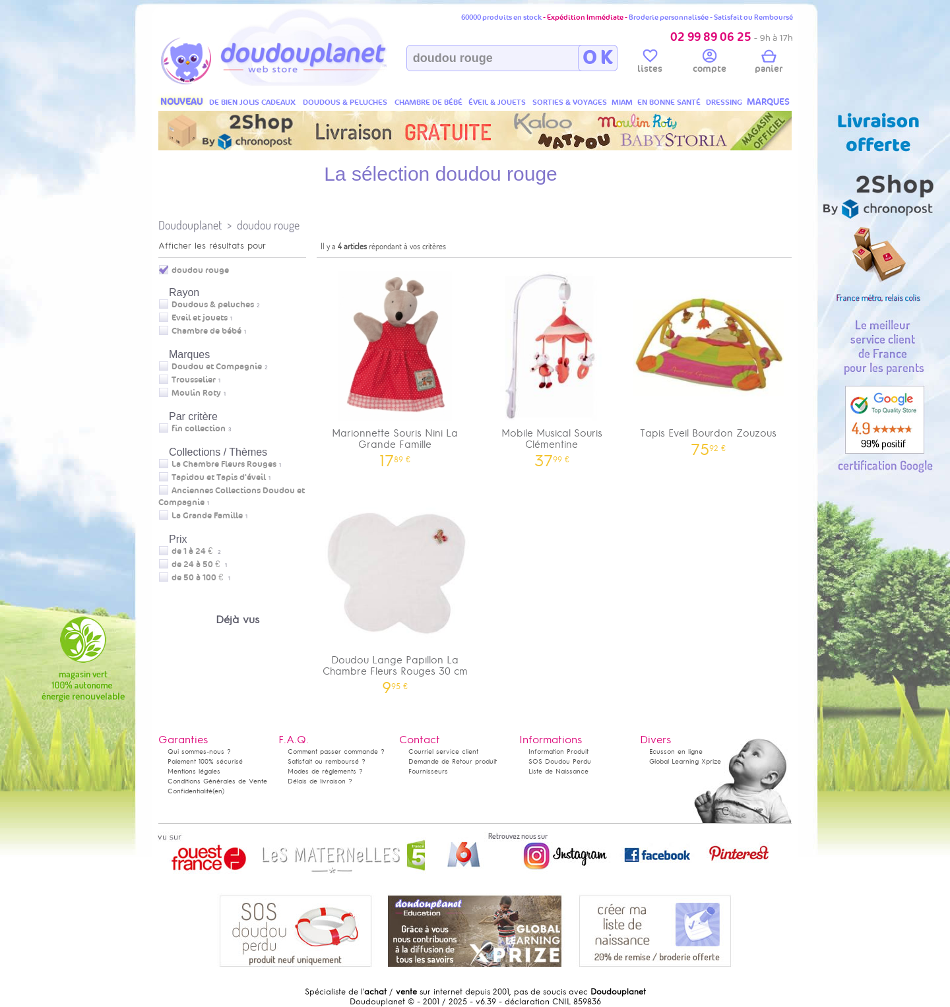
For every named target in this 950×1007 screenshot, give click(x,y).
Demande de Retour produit (452, 761)
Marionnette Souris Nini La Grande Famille (395, 364)
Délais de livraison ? (320, 781)
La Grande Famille (207, 515)
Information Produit (558, 751)
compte (709, 63)
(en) (218, 791)
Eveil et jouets (200, 318)
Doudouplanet (190, 225)
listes (649, 63)
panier (768, 63)
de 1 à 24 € (196, 551)
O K (597, 58)
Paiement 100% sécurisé (205, 761)
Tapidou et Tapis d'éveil (219, 477)
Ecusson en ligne (676, 751)
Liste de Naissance (558, 771)
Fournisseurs (428, 771)
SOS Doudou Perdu (559, 761)
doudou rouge (268, 225)
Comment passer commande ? (336, 751)
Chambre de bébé (206, 331)
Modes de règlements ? (325, 771)
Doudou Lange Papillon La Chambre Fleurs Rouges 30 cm (395, 591)
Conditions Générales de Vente (217, 781)
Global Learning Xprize (685, 761)
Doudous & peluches (213, 304)
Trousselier (194, 380)
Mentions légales (194, 771)
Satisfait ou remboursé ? (326, 761)
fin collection (199, 428)
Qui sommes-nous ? (199, 751)
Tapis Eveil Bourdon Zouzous (708, 359)
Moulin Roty (196, 393)
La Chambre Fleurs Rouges (224, 464)
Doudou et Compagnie (217, 366)
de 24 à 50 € (199, 564)
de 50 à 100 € (201, 577)
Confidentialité (190, 791)
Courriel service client (443, 751)
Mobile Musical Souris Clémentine (552, 364)
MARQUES (768, 101)
